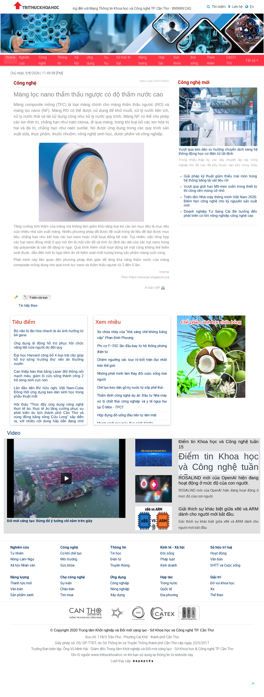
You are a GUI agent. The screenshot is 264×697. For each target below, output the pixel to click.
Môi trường (68, 559)
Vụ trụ (106, 60)
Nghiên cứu (24, 60)
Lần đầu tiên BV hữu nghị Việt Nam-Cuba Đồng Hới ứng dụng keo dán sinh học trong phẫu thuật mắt (49, 392)
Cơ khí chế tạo (71, 553)
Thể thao (216, 595)
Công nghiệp (119, 583)
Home (10, 57)
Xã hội (76, 60)
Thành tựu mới (21, 583)
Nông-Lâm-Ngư (22, 559)
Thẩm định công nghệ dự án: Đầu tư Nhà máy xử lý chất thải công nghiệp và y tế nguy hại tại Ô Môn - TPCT (132, 401)
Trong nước (168, 583)
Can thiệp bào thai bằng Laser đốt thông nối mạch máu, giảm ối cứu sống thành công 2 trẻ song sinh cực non (49, 376)
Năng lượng (143, 60)
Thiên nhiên (211, 60)
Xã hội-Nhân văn (22, 565)
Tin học (115, 553)
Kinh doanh (168, 565)
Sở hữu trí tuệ (123, 60)
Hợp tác (162, 60)
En (248, 7)
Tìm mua (66, 595)
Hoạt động (218, 553)
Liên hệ (235, 7)
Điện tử (115, 559)
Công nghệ (43, 60)
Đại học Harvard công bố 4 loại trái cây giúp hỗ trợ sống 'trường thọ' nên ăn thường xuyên (49, 359)
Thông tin (62, 60)
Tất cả (250, 60)
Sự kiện (66, 583)
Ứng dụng (90, 60)
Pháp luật (167, 559)
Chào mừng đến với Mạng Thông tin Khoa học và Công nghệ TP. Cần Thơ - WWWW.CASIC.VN (141, 8)
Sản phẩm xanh (22, 595)
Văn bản (216, 559)
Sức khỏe (177, 60)
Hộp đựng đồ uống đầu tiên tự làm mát (126, 415)
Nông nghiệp (119, 589)
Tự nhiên (16, 553)
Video (13, 433)
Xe (212, 589)
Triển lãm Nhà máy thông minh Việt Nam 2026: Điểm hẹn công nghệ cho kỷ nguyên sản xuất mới (220, 201)
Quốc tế (166, 589)
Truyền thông (120, 565)
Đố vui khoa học (222, 583)
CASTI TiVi (231, 60)
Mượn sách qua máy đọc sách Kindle (125, 423)
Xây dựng (117, 595)
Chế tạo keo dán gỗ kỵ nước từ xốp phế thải (130, 387)
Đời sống (194, 60)
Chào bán (67, 589)
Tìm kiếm (215, 7)
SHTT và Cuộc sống (225, 565)
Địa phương (169, 595)
